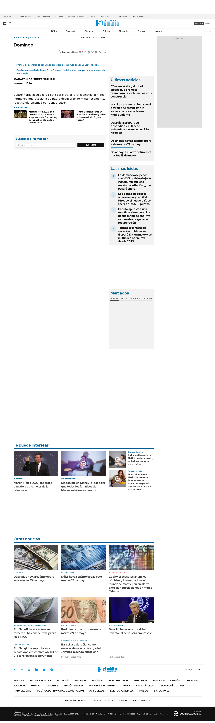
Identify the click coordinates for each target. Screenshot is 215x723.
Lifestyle (192, 680)
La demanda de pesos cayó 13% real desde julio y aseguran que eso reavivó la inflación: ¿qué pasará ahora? (134, 181)
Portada (19, 680)
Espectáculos (32, 37)
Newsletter (208, 31)
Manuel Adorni (138, 16)
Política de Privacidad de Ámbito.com (60, 690)
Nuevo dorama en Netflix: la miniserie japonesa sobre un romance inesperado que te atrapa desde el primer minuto (140, 482)
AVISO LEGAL (96, 690)
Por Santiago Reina (117, 657)
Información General (103, 685)
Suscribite (91, 145)
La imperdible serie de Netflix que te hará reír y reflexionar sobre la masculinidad (141, 460)
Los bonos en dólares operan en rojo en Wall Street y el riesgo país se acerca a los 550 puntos (134, 199)
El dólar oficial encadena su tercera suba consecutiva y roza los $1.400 (35, 633)
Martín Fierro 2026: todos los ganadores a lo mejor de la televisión (33, 486)
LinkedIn (36, 669)
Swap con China (43, 16)
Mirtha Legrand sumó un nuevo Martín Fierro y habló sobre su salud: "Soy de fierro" (91, 115)
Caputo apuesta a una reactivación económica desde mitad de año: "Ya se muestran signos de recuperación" (134, 215)
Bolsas (124, 299)
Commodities (136, 299)
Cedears (148, 299)
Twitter (15, 670)
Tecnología (166, 685)
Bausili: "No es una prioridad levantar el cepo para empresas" (130, 631)
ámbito (17, 37)
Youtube (44, 670)
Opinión (142, 31)
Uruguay (159, 31)
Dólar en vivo (25, 16)
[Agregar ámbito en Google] (71, 52)
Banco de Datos (118, 680)
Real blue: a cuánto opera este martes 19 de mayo (81, 631)
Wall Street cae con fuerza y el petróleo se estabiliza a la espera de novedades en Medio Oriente (131, 109)
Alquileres (123, 16)
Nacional (20, 685)
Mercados (140, 680)
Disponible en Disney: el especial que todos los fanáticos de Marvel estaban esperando (83, 486)
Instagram (29, 669)
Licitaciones (161, 690)
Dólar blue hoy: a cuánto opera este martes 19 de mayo (131, 142)
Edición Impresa (74, 685)
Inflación (59, 16)
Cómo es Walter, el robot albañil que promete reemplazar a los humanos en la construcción (131, 91)
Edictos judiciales (122, 690)
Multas (143, 690)
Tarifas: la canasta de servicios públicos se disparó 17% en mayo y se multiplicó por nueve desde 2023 (135, 234)
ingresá (208, 23)
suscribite (199, 23)
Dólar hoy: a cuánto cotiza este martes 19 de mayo (131, 153)
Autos (126, 685)
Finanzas (89, 31)
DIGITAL (76, 700)
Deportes (52, 685)
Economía (71, 31)
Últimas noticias (40, 680)
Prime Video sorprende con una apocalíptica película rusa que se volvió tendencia (57, 64)
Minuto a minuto (119, 572)
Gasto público (107, 16)
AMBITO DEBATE (134, 700)
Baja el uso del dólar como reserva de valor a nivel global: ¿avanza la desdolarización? (81, 648)
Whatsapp (51, 669)
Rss (182, 685)
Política (106, 31)
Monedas (114, 299)
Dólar (93, 16)
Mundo (35, 685)
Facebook (22, 669)
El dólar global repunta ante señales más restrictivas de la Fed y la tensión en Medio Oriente (36, 652)
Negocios (124, 31)
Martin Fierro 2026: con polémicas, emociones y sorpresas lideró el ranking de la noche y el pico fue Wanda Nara (43, 117)
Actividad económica (77, 16)
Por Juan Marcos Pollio (71, 657)
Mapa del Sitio (22, 690)
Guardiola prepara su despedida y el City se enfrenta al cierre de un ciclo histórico (130, 128)
